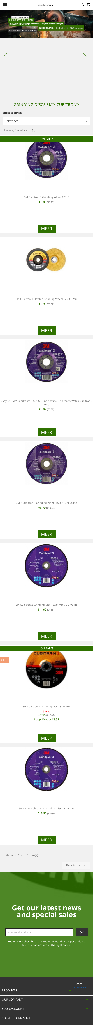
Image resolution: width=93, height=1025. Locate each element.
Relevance (46, 121)
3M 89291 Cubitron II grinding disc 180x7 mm (47, 808)
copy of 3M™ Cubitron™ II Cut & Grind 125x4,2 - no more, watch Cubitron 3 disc (46, 402)
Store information (16, 1018)
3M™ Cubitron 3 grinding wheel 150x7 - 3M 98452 (46, 502)
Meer (46, 228)
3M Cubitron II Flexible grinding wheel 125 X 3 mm (47, 299)
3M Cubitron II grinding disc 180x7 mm (47, 706)
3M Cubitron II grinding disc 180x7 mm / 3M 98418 (47, 604)
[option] (46, 54)
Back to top (76, 865)
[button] (7, 54)
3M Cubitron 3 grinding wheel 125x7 (46, 197)
